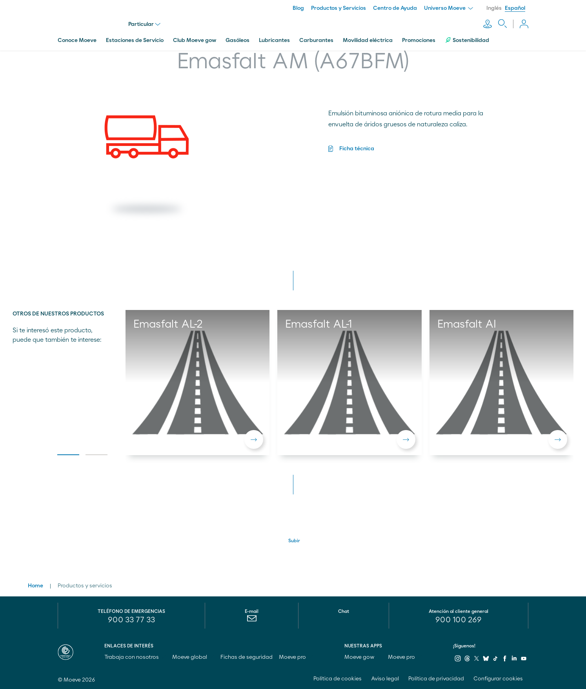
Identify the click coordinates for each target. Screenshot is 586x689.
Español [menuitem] (515, 8)
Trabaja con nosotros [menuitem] (135, 657)
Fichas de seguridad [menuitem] (246, 657)
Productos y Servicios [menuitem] (338, 8)
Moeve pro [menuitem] (296, 657)
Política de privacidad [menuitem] (436, 679)
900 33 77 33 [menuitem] (131, 620)
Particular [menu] (144, 24)
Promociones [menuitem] (418, 40)
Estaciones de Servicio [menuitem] (135, 40)
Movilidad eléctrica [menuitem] (368, 40)
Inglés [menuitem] (494, 8)
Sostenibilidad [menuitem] (467, 40)
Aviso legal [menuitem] (385, 679)
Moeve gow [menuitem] (363, 657)
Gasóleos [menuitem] (237, 40)
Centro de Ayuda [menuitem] (395, 8)
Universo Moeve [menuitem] (448, 8)
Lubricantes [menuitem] (274, 40)
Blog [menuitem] (298, 8)
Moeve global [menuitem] (193, 657)
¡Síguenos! (464, 645)
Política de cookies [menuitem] (337, 679)
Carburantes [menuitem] (316, 40)
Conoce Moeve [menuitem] (77, 40)
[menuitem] (251, 620)
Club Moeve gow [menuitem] (194, 40)
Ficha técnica (356, 148)
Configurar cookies (498, 679)
